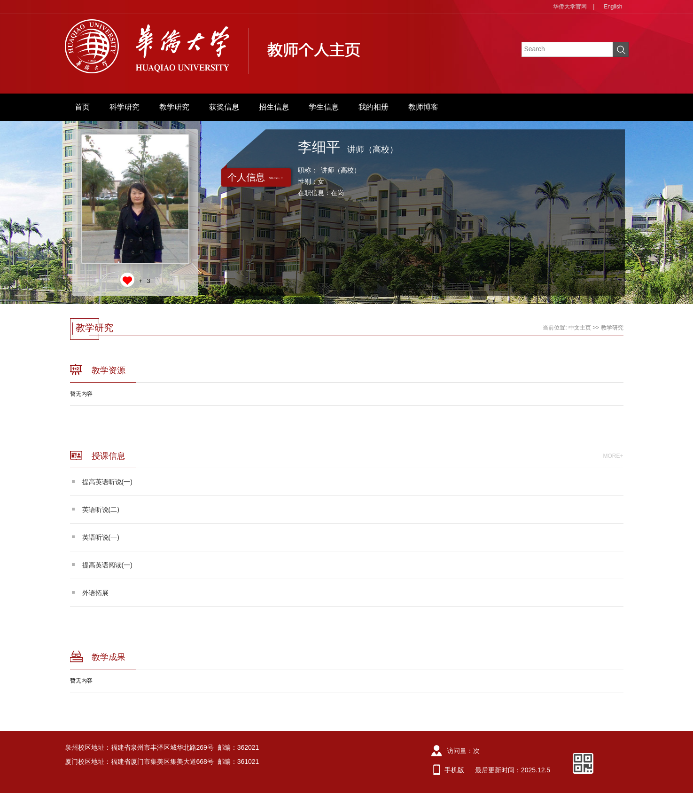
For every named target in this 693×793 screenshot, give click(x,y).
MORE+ (613, 456)
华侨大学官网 (570, 6)
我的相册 (373, 107)
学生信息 (324, 107)
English (613, 6)
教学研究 (174, 107)
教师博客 (423, 107)
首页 (82, 107)
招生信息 (274, 107)
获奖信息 (224, 107)
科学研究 (124, 107)
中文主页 (579, 327)
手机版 (454, 770)
